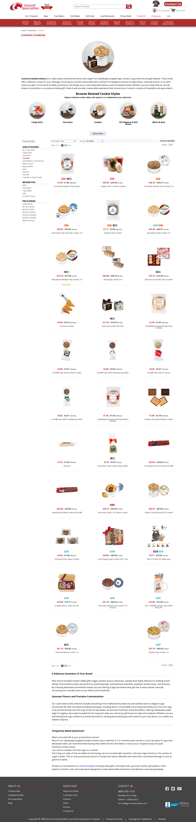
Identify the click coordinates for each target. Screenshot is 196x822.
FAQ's (65, 803)
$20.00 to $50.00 (29, 218)
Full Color (90, 16)
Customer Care (70, 795)
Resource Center (71, 791)
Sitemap (162, 819)
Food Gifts (32, 30)
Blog (10, 803)
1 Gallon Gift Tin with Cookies (113, 186)
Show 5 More (98, 134)
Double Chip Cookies (113, 233)
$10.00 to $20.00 (29, 215)
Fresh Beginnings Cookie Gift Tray (113, 559)
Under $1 (141, 16)
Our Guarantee (15, 799)
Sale (169, 16)
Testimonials (14, 791)
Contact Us (173, 4)
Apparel (37, 22)
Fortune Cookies (67, 326)
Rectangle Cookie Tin (113, 279)
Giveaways (67, 22)
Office (117, 22)
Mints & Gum (27, 163)
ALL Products (31, 16)
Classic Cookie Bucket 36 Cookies (159, 512)
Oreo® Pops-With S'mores (158, 373)
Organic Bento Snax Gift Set (67, 605)
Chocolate (26, 155)
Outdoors (129, 22)
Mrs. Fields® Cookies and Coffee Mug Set (158, 606)
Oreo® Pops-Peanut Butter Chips (66, 373)
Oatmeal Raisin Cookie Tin (67, 652)
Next (69, 145)
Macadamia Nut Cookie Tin (158, 233)
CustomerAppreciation (168, 22)
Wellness (104, 22)
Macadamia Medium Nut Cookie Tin (67, 279)
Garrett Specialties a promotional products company (75, 819)
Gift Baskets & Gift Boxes (33, 161)
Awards (91, 22)
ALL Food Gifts (28, 150)
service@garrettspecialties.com (132, 803)
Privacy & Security (114, 819)
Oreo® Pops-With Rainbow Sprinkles (113, 373)
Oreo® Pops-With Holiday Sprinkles (67, 419)
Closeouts (156, 16)
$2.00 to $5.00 (28, 209)
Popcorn (26, 172)
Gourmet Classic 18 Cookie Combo (113, 512)
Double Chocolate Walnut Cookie (159, 419)
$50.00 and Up (28, 220)
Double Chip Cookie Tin (159, 652)
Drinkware (51, 22)
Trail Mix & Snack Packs (32, 177)
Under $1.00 (27, 204)
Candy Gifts (27, 152)
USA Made (75, 16)
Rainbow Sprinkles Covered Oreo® (67, 512)
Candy (80, 22)
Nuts (24, 169)
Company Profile (16, 795)
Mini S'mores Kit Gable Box (158, 559)
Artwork (67, 799)
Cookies (41, 30)
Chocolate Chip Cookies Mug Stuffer (112, 466)
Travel (25, 22)
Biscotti (67, 466)
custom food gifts (86, 766)
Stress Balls (125, 16)
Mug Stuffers (27, 166)
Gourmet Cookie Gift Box (113, 326)
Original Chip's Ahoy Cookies (67, 559)
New (46, 16)
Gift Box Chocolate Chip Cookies (159, 279)
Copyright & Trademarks (140, 819)
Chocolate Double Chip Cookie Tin (158, 186)
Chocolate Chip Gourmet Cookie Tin (66, 233)
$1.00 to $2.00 (28, 207)
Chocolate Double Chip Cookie (67, 186)
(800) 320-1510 (126, 791)
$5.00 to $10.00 (28, 212)
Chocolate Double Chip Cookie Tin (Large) (113, 606)
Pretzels (25, 174)
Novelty (154, 22)
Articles (66, 807)
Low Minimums (107, 16)
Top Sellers (59, 16)
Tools (142, 22)
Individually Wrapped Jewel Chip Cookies (158, 327)
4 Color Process (28, 196)
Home (24, 30)
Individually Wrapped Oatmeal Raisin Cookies (112, 420)
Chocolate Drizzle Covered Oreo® (158, 466)
